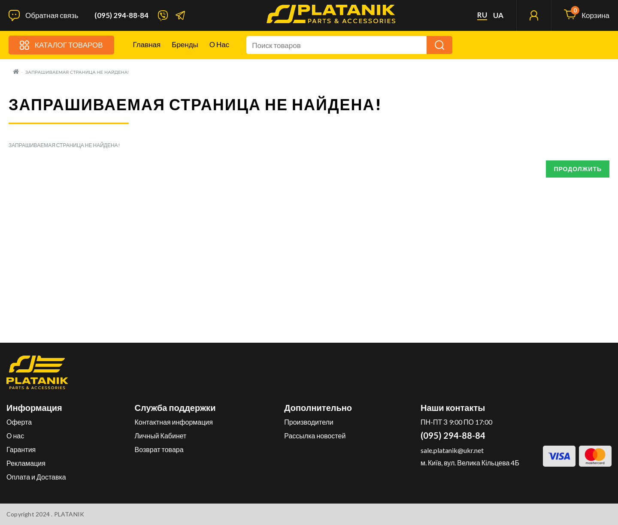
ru (482, 15)
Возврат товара (159, 449)
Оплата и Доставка (36, 477)
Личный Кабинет (161, 435)
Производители (308, 422)
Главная (147, 44)
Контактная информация (174, 422)
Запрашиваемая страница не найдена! (77, 72)
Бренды (185, 44)
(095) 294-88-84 (121, 15)
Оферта (19, 422)
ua (498, 15)
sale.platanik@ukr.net (452, 450)
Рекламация (25, 463)
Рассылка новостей (314, 435)
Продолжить (578, 168)
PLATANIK (69, 514)
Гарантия (21, 449)
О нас (219, 44)
